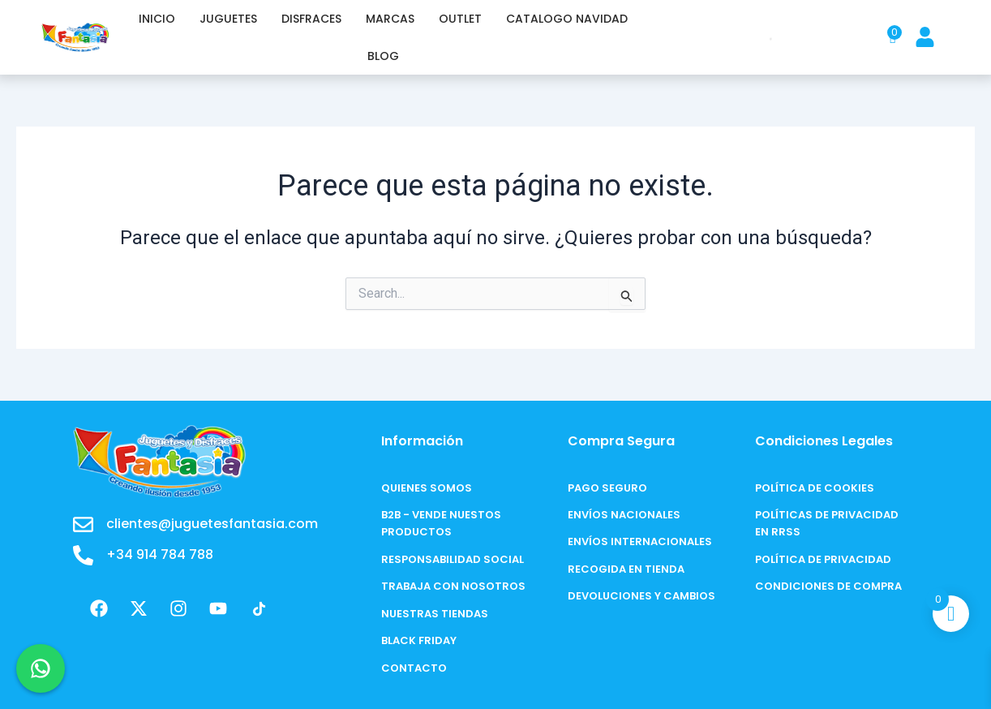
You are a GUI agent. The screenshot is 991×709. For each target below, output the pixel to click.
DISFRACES (311, 19)
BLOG (383, 56)
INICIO (157, 19)
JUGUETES (228, 19)
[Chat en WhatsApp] (40, 668)
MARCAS (390, 19)
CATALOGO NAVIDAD (567, 19)
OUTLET (460, 19)
